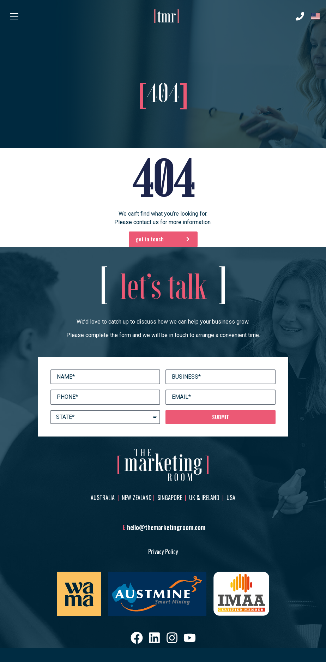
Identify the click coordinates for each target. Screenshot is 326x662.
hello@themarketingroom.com (166, 527)
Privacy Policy (163, 551)
